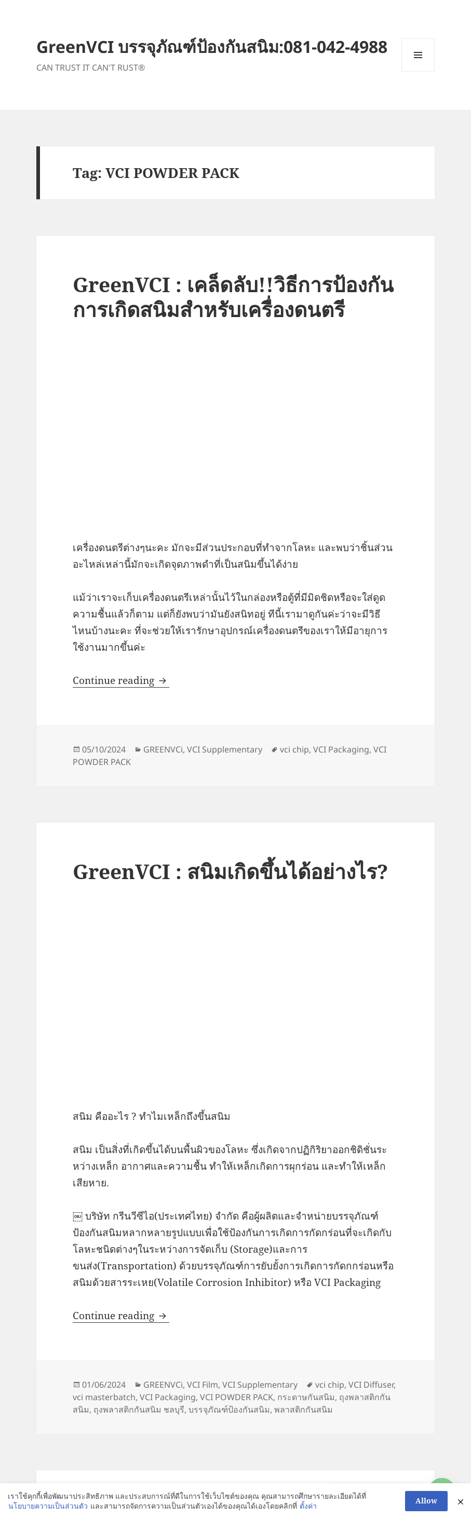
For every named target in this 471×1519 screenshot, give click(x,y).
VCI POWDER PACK (236, 1397)
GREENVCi (163, 749)
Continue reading (121, 680)
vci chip (294, 749)
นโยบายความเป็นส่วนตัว (48, 1506)
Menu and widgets (418, 71)
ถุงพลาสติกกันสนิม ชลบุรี (138, 1409)
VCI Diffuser (371, 1384)
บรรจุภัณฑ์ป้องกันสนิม (229, 1409)
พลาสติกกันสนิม (303, 1409)
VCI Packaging (341, 749)
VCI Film (202, 1384)
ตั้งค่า (308, 1506)
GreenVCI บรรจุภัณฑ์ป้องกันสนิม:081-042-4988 (211, 46)
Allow (426, 1501)
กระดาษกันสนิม (306, 1397)
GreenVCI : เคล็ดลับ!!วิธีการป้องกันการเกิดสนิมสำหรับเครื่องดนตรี (233, 296)
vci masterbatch (104, 1397)
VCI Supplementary (224, 749)
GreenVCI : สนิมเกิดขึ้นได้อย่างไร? (230, 871)
